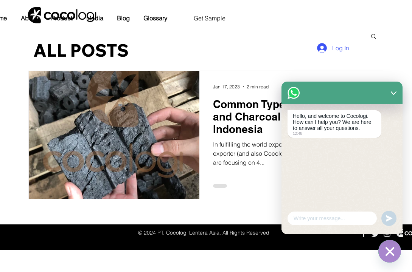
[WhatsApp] (389, 251)
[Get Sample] (209, 18)
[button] (29, 18)
